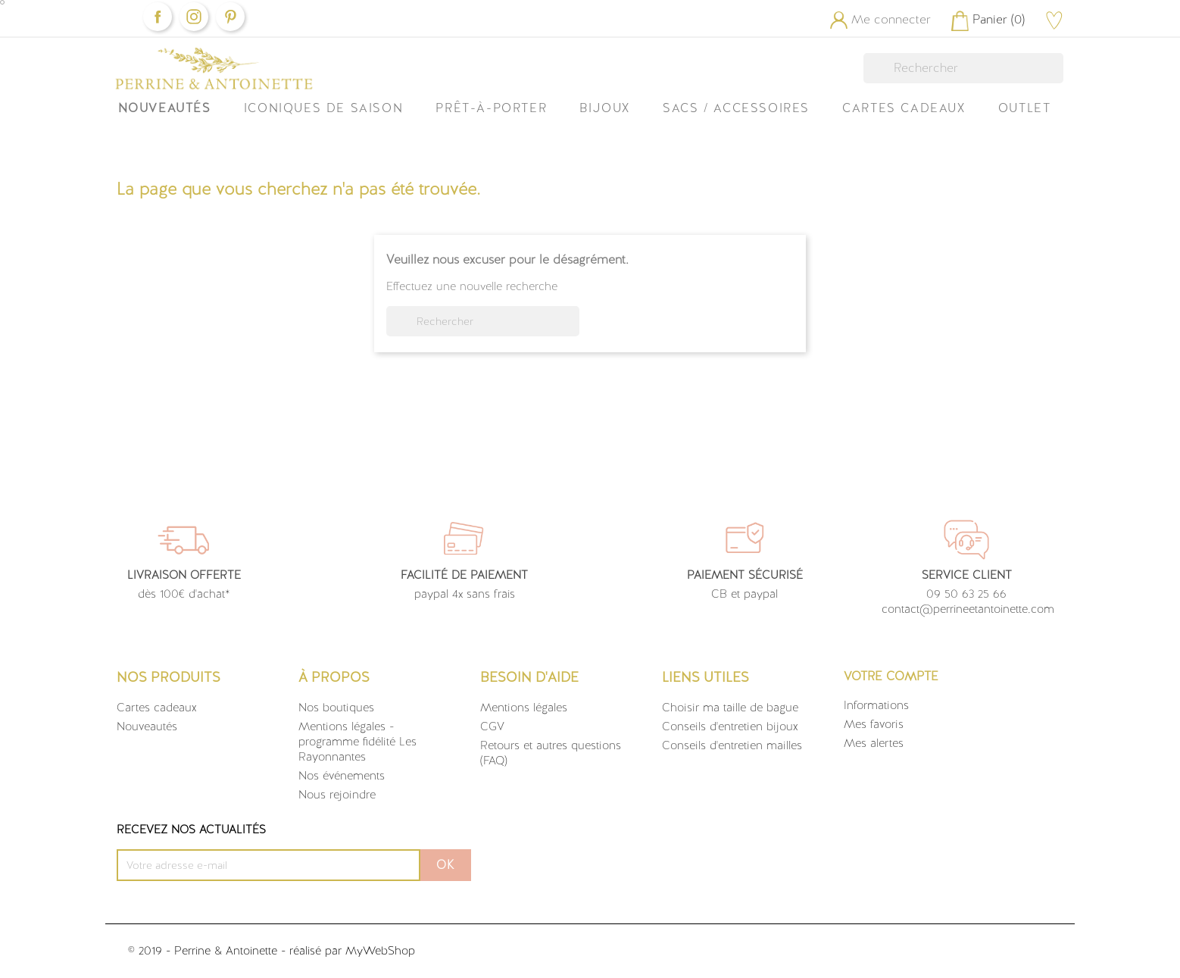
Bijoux (604, 108)
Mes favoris (874, 724)
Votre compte (891, 676)
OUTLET (1024, 108)
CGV (492, 726)
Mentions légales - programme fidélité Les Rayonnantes (357, 741)
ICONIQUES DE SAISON (323, 108)
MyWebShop (380, 950)
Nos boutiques (336, 707)
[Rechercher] (963, 68)
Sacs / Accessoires (736, 108)
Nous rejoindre (337, 794)
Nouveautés (164, 108)
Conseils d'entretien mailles (732, 745)
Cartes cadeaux (157, 707)
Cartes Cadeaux (903, 108)
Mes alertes (874, 743)
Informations (876, 705)
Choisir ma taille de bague (730, 707)
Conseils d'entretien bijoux (730, 726)
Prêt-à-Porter (491, 108)
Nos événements (341, 775)
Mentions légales (523, 707)
